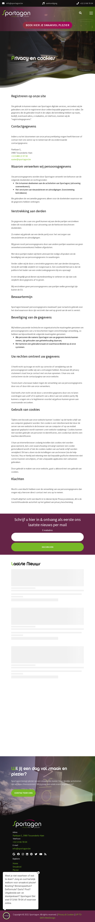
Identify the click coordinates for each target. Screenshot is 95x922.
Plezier (16, 870)
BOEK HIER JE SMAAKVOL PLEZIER (47, 25)
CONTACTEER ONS (23, 793)
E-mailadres (47, 530)
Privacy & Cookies (66, 914)
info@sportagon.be (22, 848)
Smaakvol (17, 866)
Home (15, 863)
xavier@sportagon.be (21, 159)
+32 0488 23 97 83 (19, 156)
